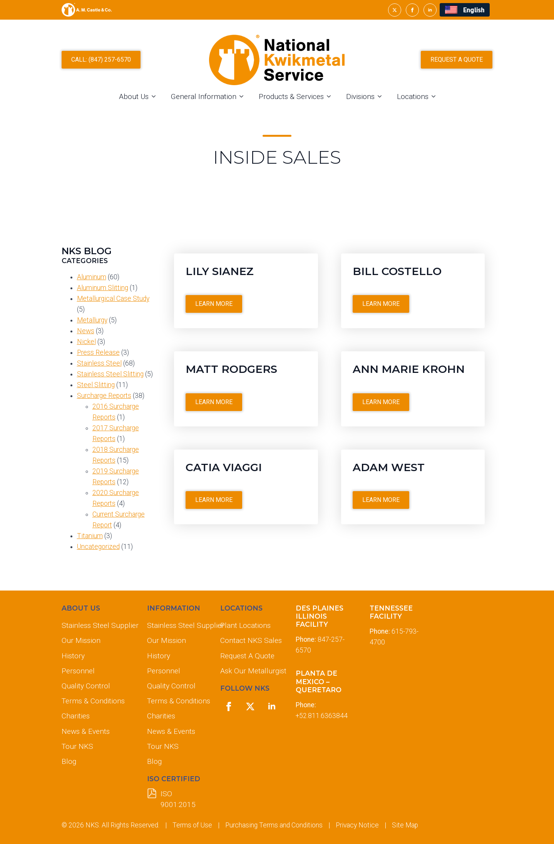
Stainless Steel (99, 363)
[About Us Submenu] (156, 96)
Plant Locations (245, 625)
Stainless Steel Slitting (110, 374)
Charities (76, 716)
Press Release (98, 352)
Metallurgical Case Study (113, 298)
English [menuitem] (473, 10)
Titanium (90, 536)
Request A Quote (247, 655)
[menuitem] (464, 10)
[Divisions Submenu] (382, 96)
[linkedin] (430, 10)
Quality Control (86, 686)
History (73, 655)
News (85, 331)
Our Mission (81, 640)
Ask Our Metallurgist (251, 671)
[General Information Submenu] (243, 96)
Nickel (86, 342)
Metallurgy (92, 320)
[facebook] (412, 10)
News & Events (86, 731)
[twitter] (394, 10)
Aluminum (91, 277)
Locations (412, 96)
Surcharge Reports (104, 395)
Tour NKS (77, 746)
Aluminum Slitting (102, 288)
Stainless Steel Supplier (98, 625)
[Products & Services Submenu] (331, 96)
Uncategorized (98, 546)
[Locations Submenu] (435, 96)
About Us (134, 96)
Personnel (78, 671)
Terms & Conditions (93, 701)
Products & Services (291, 96)
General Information (203, 96)
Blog (69, 761)
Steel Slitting (96, 385)
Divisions (360, 96)
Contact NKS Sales (251, 640)
